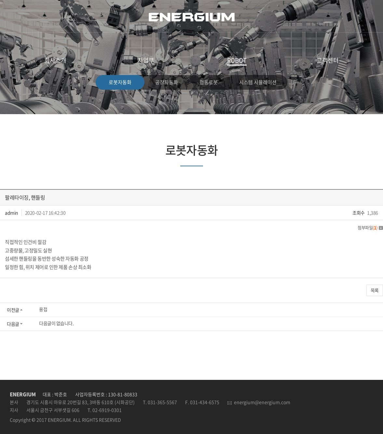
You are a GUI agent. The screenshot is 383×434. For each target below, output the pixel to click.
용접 (43, 309)
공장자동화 (166, 82)
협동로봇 (208, 82)
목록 (375, 290)
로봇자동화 (120, 82)
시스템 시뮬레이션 (258, 82)
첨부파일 (370, 227)
